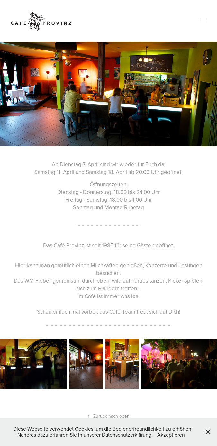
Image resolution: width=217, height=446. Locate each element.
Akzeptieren (171, 434)
